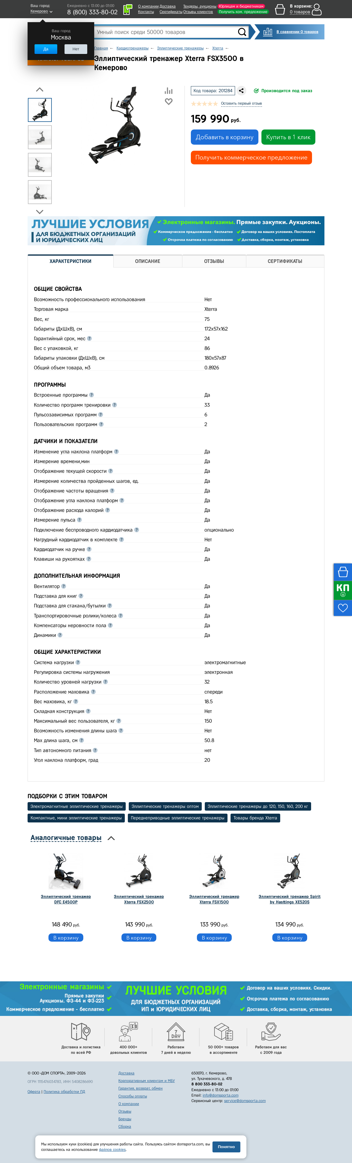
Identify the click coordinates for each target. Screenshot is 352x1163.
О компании (148, 6)
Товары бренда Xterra (255, 817)
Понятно (226, 1147)
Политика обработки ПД (64, 1092)
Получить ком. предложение (243, 12)
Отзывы (124, 1111)
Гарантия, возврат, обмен (140, 1088)
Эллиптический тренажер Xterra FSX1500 (214, 899)
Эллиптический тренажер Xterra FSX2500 (139, 899)
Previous (39, 89)
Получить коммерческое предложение (251, 157)
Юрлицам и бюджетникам (241, 6)
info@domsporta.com (220, 1095)
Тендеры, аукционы (199, 6)
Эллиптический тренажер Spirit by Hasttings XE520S (289, 899)
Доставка (168, 6)
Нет (75, 49)
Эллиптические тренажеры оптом (165, 806)
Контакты (146, 12)
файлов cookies (112, 1149)
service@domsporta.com (245, 1101)
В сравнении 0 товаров (297, 32)
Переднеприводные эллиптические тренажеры (177, 817)
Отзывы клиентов (198, 12)
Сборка (124, 1126)
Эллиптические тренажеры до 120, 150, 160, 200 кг (258, 806)
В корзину (65, 937)
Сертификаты (171, 12)
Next (39, 212)
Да (45, 49)
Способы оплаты (132, 1096)
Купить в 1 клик (288, 137)
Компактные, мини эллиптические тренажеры (76, 817)
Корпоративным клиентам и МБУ (146, 1081)
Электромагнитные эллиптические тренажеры (77, 806)
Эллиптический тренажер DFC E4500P (66, 899)
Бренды (124, 1119)
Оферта (34, 1092)
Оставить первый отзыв (241, 103)
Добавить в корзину (225, 137)
